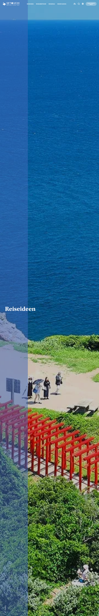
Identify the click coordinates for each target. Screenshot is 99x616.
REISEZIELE (52, 4)
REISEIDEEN (30, 4)
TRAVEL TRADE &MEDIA (91, 4)
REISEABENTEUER (41, 4)
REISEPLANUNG (61, 4)
